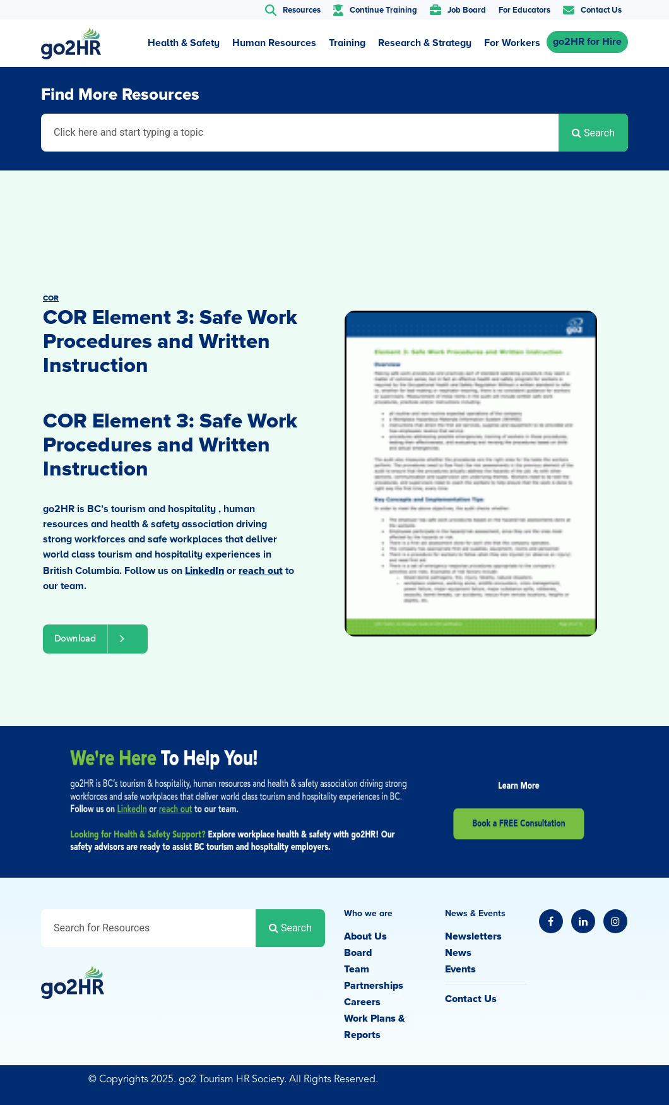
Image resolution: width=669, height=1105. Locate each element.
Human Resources (274, 43)
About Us (365, 936)
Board (358, 953)
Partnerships (373, 985)
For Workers (512, 43)
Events (460, 969)
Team (356, 969)
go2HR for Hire (587, 41)
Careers (362, 1002)
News (458, 953)
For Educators (524, 10)
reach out (261, 570)
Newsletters (473, 936)
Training (347, 43)
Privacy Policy (596, 1081)
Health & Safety (184, 43)
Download (95, 638)
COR (51, 298)
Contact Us (471, 999)
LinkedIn (204, 570)
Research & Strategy (424, 43)
